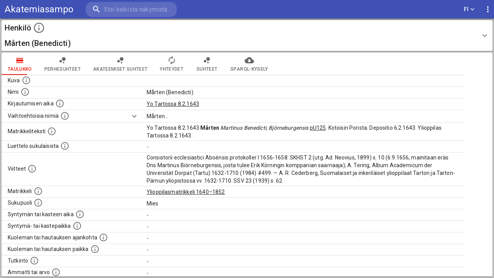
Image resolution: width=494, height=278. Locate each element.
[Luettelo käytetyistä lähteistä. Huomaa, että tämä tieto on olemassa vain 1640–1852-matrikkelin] (32, 169)
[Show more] (134, 116)
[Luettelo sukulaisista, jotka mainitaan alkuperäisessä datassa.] (65, 146)
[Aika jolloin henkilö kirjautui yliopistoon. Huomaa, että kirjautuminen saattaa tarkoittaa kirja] (60, 103)
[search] (131, 9)
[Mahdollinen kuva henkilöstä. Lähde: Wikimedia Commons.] (26, 80)
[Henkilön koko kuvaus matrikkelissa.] (52, 131)
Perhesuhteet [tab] (62, 64)
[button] (247, 35)
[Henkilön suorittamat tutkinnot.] (34, 260)
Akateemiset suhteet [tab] (120, 64)
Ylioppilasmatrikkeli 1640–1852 (186, 192)
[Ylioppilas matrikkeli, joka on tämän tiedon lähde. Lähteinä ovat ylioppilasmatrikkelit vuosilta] (38, 191)
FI (469, 9)
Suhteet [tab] (206, 64)
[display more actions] (488, 9)
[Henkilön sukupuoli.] (38, 203)
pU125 (318, 128)
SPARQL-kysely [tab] (249, 64)
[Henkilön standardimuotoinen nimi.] (25, 92)
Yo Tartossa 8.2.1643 (173, 104)
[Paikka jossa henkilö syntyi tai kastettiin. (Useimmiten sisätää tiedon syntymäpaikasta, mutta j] (77, 226)
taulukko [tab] (20, 64)
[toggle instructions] (39, 28)
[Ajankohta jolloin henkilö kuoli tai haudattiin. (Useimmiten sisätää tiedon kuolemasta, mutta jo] (103, 237)
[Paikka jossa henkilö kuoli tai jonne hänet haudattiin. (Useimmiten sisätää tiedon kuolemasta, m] (95, 249)
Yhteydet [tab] (171, 64)
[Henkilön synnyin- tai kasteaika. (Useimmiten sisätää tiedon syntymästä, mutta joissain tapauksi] (80, 214)
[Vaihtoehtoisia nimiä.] (65, 116)
